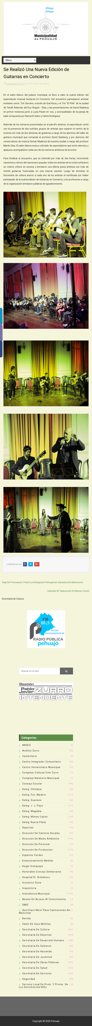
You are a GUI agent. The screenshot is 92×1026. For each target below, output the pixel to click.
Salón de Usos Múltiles (36, 924)
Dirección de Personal (36, 844)
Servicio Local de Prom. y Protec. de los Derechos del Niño (43, 985)
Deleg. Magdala (32, 811)
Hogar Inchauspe (32, 866)
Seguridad (28, 979)
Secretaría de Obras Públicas (40, 962)
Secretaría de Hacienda (37, 951)
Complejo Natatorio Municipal (40, 778)
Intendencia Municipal (36, 893)
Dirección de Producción (37, 849)
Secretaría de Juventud (37, 957)
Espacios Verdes (32, 855)
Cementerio (29, 756)
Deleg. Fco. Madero (34, 794)
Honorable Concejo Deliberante (41, 871)
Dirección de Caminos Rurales (41, 833)
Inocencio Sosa (31, 882)
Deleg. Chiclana (32, 789)
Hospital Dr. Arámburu (36, 877)
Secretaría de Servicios (37, 973)
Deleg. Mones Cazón (35, 816)
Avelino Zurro (30, 750)
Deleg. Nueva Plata (34, 822)
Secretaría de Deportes (37, 935)
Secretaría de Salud (34, 968)
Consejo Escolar (32, 783)
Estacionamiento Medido (37, 860)
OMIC (25, 904)
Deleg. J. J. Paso (32, 805)
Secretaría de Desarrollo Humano (43, 940)
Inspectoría (29, 888)
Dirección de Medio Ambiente (40, 838)
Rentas (26, 918)
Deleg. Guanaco (32, 800)
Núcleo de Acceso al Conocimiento (44, 899)
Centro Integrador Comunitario (41, 761)
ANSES (26, 745)
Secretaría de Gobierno (37, 946)
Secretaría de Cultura (39, 83)
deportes (28, 827)
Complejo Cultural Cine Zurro (40, 772)
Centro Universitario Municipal (41, 767)
